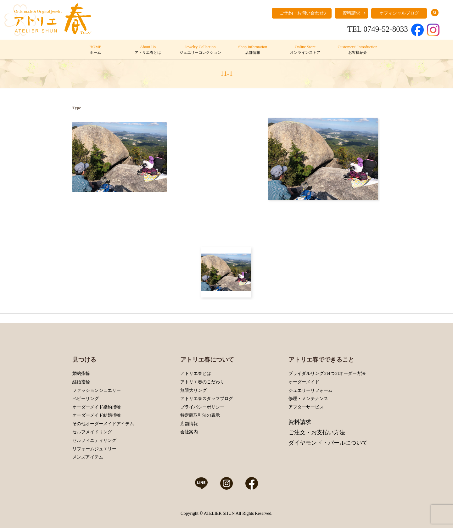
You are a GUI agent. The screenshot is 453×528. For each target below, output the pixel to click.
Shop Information (253, 50)
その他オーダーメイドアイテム (103, 423)
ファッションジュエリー (96, 390)
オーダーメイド (303, 382)
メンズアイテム (87, 457)
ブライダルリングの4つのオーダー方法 (327, 373)
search (434, 12)
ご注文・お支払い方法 (316, 432)
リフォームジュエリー (94, 449)
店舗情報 (189, 423)
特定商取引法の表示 (200, 415)
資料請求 (351, 13)
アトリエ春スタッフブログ (206, 398)
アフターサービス (306, 407)
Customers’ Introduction (357, 50)
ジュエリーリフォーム (310, 390)
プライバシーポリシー (202, 407)
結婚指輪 (81, 382)
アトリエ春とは (195, 373)
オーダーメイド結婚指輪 (96, 415)
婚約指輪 (81, 373)
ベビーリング (85, 398)
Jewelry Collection (200, 50)
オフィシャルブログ (399, 13)
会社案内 (189, 432)
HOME (95, 50)
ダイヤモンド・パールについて (328, 443)
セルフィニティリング (94, 440)
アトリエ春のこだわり (202, 382)
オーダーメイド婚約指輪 (96, 407)
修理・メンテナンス (308, 398)
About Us (147, 50)
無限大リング (193, 390)
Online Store (305, 50)
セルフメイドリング (92, 432)
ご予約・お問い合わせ (302, 13)
